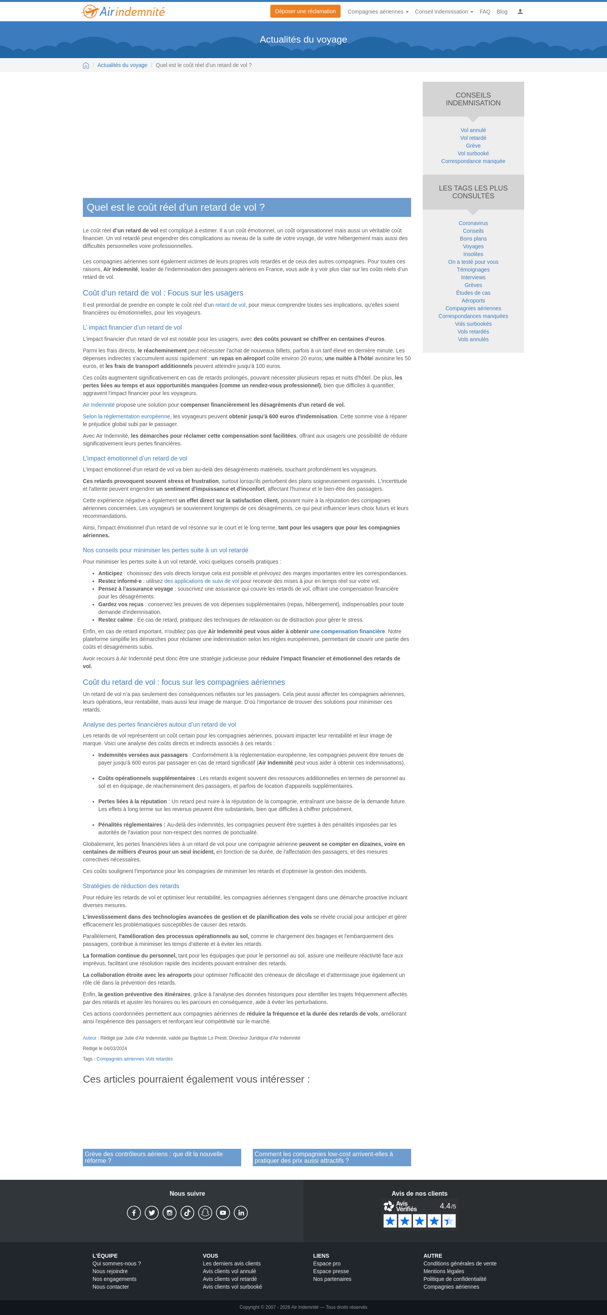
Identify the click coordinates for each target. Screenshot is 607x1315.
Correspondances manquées (473, 316)
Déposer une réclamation (305, 11)
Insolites (473, 254)
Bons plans (473, 238)
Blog (502, 12)
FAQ (485, 12)
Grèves (473, 285)
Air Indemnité (99, 405)
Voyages (473, 246)
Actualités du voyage (122, 65)
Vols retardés (159, 1059)
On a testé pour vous (473, 262)
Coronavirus (473, 223)
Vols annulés (473, 339)
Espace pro (327, 1264)
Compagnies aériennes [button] (378, 12)
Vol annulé (473, 130)
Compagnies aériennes (120, 1059)
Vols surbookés (473, 324)
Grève (473, 146)
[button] (520, 11)
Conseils (473, 231)
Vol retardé (473, 138)
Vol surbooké (473, 153)
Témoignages (473, 269)
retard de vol (230, 305)
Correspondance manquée (473, 161)
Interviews (473, 277)
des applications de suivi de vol (201, 581)
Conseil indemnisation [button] (444, 12)
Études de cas (473, 293)
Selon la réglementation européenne (126, 416)
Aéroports (473, 300)
